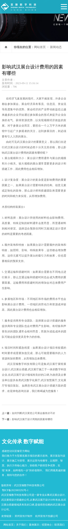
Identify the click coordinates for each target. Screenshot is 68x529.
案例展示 (34, 524)
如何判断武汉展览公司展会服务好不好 (33, 413)
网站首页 (40, 47)
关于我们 (21, 524)
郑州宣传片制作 (23, 516)
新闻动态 (56, 47)
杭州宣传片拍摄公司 (46, 516)
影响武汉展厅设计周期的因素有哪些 (32, 419)
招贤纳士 (47, 524)
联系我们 (59, 524)
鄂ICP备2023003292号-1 (15, 490)
